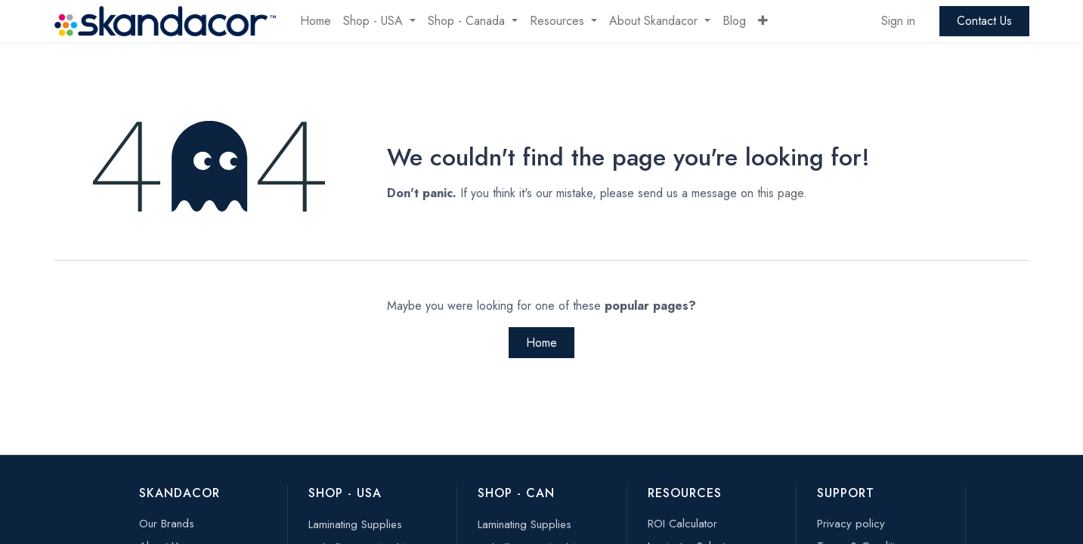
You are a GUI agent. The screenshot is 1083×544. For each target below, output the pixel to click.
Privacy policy (851, 523)
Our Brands (166, 523)
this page (780, 193)
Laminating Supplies (355, 524)
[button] (763, 21)
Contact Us (984, 20)
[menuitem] (315, 21)
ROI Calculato (680, 523)
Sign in (898, 20)
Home (541, 342)
